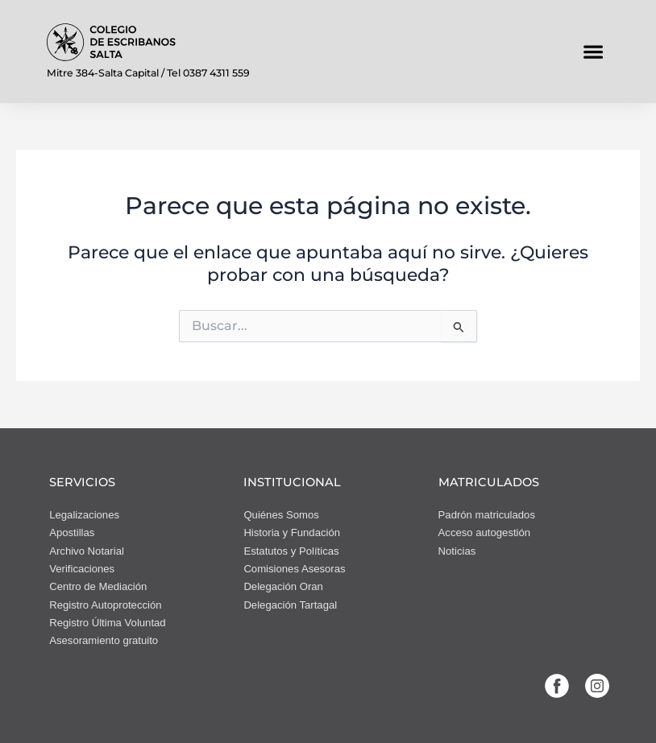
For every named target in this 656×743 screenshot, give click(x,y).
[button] (592, 51)
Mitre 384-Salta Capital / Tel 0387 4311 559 (148, 73)
